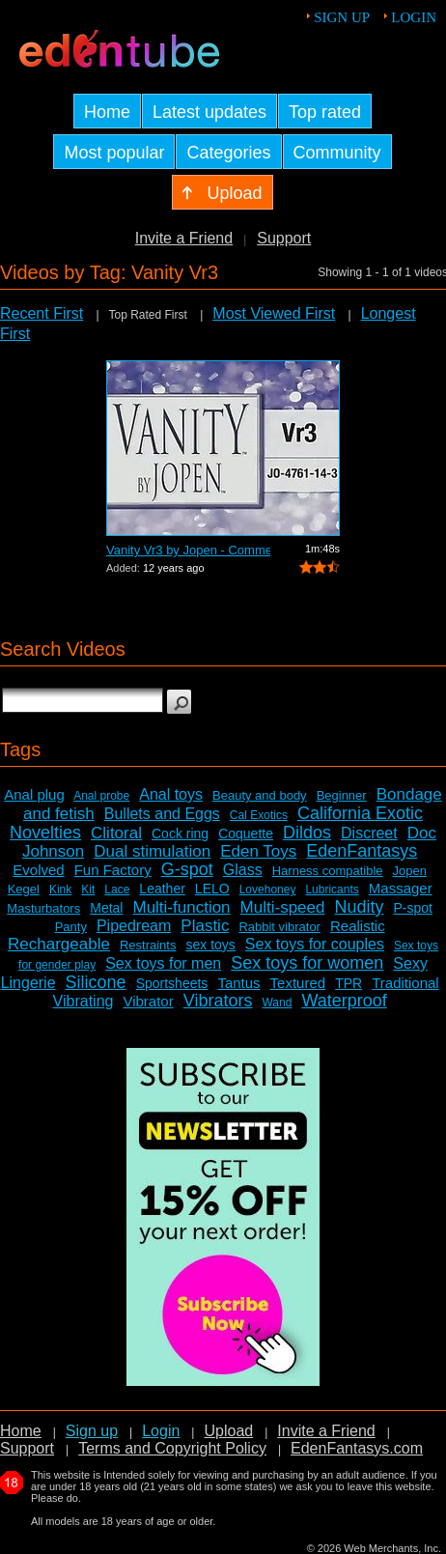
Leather (161, 888)
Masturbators (43, 908)
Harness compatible (327, 870)
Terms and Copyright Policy (172, 1448)
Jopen (410, 870)
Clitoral (116, 833)
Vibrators (218, 1000)
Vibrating (83, 1001)
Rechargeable (59, 944)
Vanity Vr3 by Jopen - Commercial (188, 550)
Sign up (342, 17)
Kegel (24, 889)
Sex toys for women (307, 963)
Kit (88, 889)
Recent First (41, 313)
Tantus (238, 983)
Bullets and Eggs (162, 813)
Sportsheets (172, 983)
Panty (71, 926)
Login (413, 17)
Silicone (96, 982)
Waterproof (343, 1000)
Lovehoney (267, 889)
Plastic (205, 926)
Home (21, 1431)
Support (284, 238)
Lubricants (331, 889)
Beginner (342, 795)
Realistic (357, 926)
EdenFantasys (361, 851)
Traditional (405, 983)
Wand (277, 1002)
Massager (400, 888)
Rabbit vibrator (279, 926)
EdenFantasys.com (357, 1448)
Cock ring (180, 833)
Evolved (38, 870)
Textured (298, 983)
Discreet (369, 833)
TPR (348, 983)
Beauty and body (259, 795)
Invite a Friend (184, 238)
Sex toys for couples (314, 944)
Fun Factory (113, 870)
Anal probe (101, 796)
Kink (60, 889)
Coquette (245, 833)
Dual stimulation (152, 851)
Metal (106, 908)
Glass (243, 870)
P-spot (413, 908)
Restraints (148, 945)
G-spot (187, 869)
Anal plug (34, 794)
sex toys (210, 944)
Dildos (307, 832)
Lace (116, 889)
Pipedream (134, 926)
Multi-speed (282, 907)
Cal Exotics (259, 815)
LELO (212, 888)
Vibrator (148, 1001)
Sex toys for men (163, 963)
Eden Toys (258, 851)
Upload (228, 1431)
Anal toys (171, 794)
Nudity (358, 907)
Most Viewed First (273, 313)
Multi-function (181, 907)
